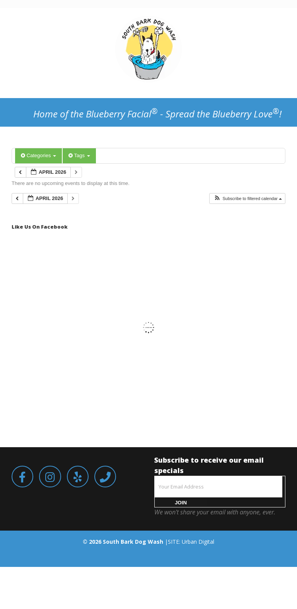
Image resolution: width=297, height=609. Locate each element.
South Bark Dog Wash (133, 541)
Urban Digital (198, 541)
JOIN (181, 503)
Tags (79, 155)
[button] (248, 198)
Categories (38, 155)
